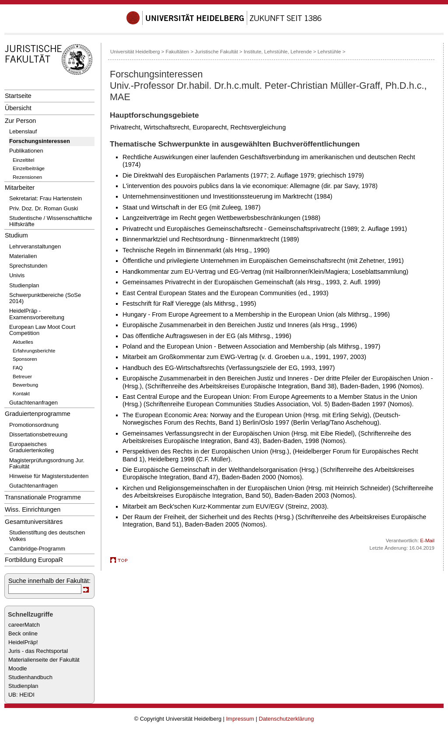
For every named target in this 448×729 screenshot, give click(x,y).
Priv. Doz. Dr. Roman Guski (43, 208)
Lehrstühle (329, 51)
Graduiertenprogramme (37, 413)
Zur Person (20, 120)
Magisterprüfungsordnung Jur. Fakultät (46, 463)
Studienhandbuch (30, 677)
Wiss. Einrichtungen (32, 509)
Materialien (23, 256)
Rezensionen (27, 177)
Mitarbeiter (20, 187)
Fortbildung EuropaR (34, 559)
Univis (16, 275)
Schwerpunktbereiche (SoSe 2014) (45, 298)
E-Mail (427, 540)
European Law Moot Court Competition (42, 330)
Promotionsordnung (34, 425)
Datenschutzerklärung (286, 718)
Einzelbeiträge (29, 168)
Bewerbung (25, 384)
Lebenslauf (23, 131)
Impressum (240, 718)
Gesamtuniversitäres (34, 521)
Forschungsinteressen (39, 141)
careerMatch (24, 624)
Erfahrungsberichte (34, 350)
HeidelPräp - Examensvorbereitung (36, 313)
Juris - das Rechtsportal (38, 651)
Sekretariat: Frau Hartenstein (45, 198)
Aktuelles (23, 342)
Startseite (18, 95)
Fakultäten (177, 51)
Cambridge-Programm (37, 548)
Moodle (17, 668)
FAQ (18, 367)
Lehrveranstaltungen (35, 246)
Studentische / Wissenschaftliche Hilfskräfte (50, 221)
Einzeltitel (23, 160)
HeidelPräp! (23, 642)
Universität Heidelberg (135, 51)
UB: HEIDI (21, 694)
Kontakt (21, 393)
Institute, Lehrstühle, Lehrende (278, 51)
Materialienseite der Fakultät (44, 659)
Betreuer (22, 376)
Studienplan (24, 285)
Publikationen (26, 150)
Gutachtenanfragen (33, 402)
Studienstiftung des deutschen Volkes (47, 535)
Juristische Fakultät (216, 51)
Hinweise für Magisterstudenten (48, 476)
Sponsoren (25, 359)
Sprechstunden (28, 265)
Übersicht (18, 108)
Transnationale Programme (43, 497)
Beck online (23, 633)
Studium (16, 235)
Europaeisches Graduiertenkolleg (31, 447)
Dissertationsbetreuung (38, 434)
